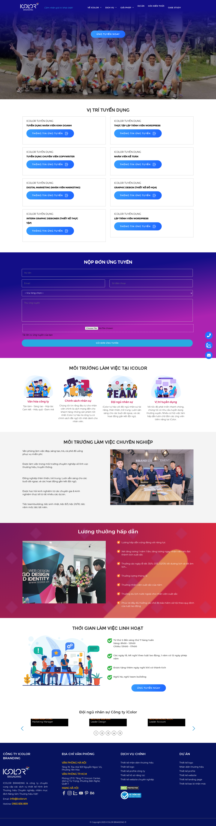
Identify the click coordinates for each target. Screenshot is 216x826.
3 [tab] (108, 733)
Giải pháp (127, 7)
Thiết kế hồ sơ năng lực (133, 775)
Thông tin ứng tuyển (50, 133)
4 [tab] (114, 733)
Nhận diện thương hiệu (191, 767)
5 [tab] (120, 733)
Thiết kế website (187, 775)
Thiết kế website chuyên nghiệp (137, 779)
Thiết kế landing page (190, 779)
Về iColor (95, 7)
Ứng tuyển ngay (108, 34)
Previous (112, 477)
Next (191, 477)
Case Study (174, 7)
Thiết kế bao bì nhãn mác (192, 783)
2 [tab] (102, 733)
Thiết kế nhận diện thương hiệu (137, 762)
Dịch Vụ (111, 7)
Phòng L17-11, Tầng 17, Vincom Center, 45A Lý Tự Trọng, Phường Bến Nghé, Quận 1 (81, 781)
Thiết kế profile (187, 771)
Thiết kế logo (127, 767)
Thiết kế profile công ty (133, 771)
